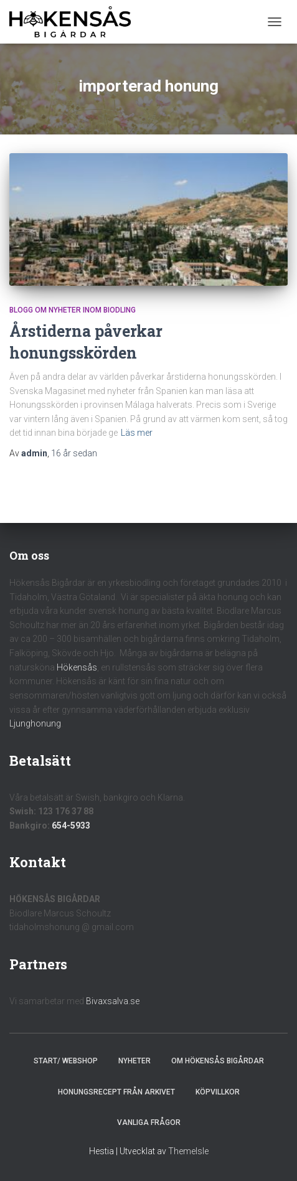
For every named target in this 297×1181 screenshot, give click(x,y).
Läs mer (137, 433)
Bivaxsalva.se (112, 1001)
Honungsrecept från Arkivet (116, 1092)
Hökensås (77, 667)
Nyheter (134, 1060)
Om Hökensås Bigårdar (217, 1060)
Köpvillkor (218, 1092)
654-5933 (71, 825)
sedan (74, 453)
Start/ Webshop (66, 1060)
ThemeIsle (188, 1151)
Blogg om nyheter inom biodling (72, 310)
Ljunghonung (35, 723)
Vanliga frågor (149, 1122)
